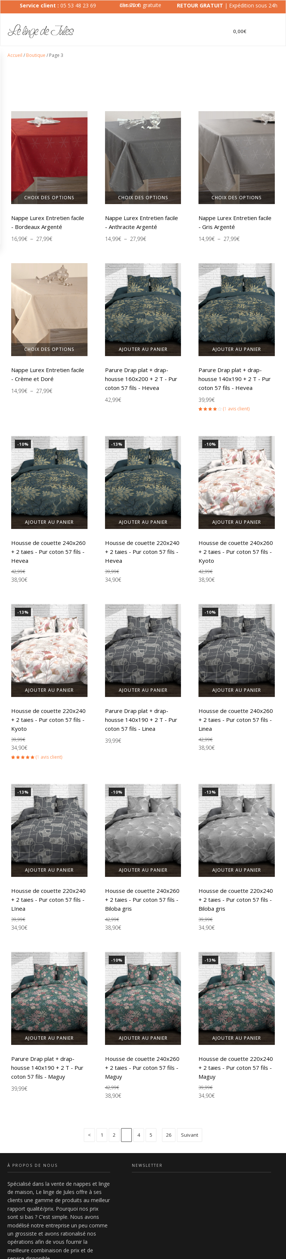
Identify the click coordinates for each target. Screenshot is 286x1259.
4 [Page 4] (138, 1134)
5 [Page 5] (151, 1134)
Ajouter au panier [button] (143, 349)
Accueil (14, 55)
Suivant (189, 1134)
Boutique (35, 55)
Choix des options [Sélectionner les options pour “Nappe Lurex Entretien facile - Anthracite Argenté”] (143, 197)
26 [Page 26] (168, 1134)
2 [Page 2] (114, 1134)
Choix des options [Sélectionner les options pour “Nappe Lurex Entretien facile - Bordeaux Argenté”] (49, 197)
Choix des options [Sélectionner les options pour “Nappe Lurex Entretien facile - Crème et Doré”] (49, 349)
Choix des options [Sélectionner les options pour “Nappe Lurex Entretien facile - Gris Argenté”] (237, 197)
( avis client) (236, 409)
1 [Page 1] (102, 1134)
